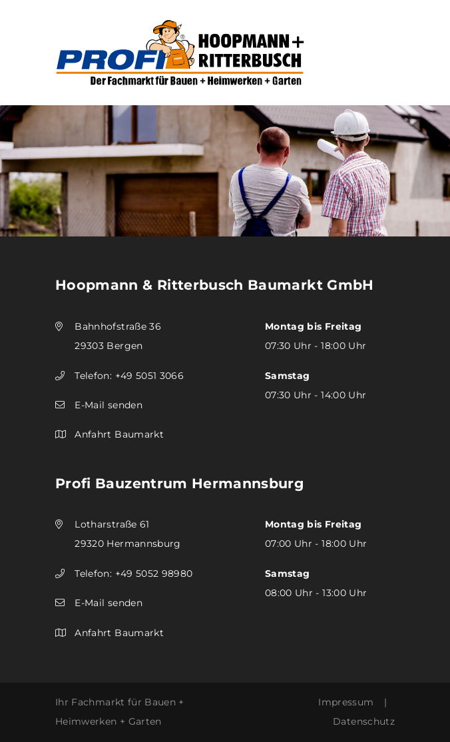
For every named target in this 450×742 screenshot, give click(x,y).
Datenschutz (364, 721)
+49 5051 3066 (149, 376)
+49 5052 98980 (154, 573)
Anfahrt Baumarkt (119, 434)
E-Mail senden (108, 405)
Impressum (345, 702)
